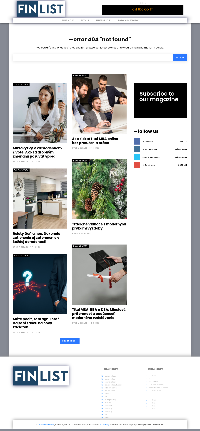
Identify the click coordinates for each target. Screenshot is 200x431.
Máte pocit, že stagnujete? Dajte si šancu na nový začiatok (36, 325)
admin (75, 235)
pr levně (108, 404)
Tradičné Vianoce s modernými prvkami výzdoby (99, 228)
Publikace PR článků (156, 386)
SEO (106, 416)
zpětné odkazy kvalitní (113, 386)
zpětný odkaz (110, 381)
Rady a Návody (21, 86)
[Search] (179, 59)
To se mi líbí (181, 143)
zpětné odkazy (110, 378)
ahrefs (107, 419)
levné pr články (110, 401)
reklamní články (111, 389)
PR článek (108, 407)
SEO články (153, 383)
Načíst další (69, 342)
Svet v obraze (20, 163)
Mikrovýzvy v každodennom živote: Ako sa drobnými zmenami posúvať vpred (37, 154)
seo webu (108, 395)
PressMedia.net (46, 426)
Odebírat (182, 166)
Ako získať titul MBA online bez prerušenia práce (95, 142)
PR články (108, 410)
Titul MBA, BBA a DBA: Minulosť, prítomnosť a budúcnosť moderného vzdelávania (99, 315)
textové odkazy (110, 384)
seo (106, 398)
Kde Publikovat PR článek (158, 389)
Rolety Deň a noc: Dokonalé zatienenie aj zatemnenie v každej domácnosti (36, 239)
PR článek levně (155, 392)
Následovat (181, 150)
